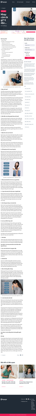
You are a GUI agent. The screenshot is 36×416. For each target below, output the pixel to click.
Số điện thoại (27, 47)
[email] (22, 355)
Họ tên (26, 43)
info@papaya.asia (22, 401)
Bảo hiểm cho (27, 52)
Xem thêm (4, 386)
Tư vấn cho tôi (29, 57)
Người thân (28, 55)
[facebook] (20, 355)
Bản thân (27, 53)
